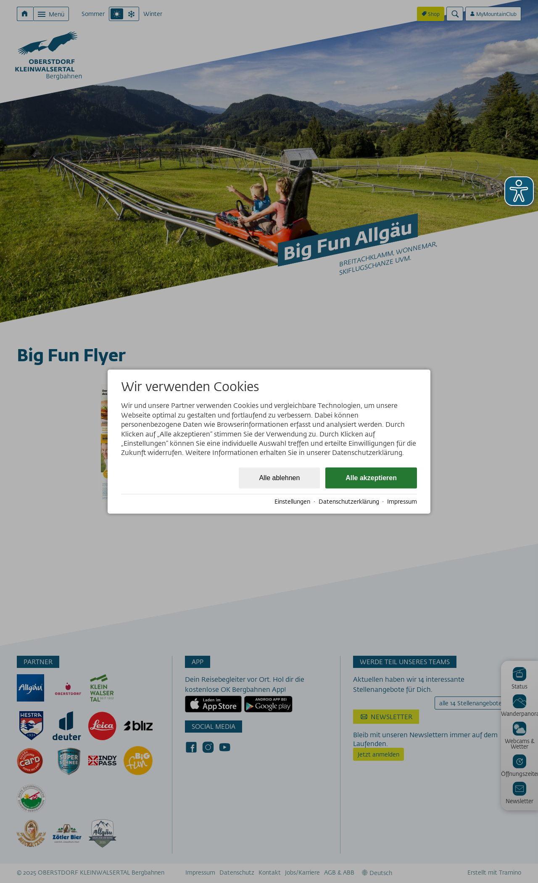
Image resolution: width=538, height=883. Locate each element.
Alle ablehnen (279, 477)
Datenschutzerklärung (349, 501)
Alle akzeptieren (371, 477)
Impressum (402, 501)
